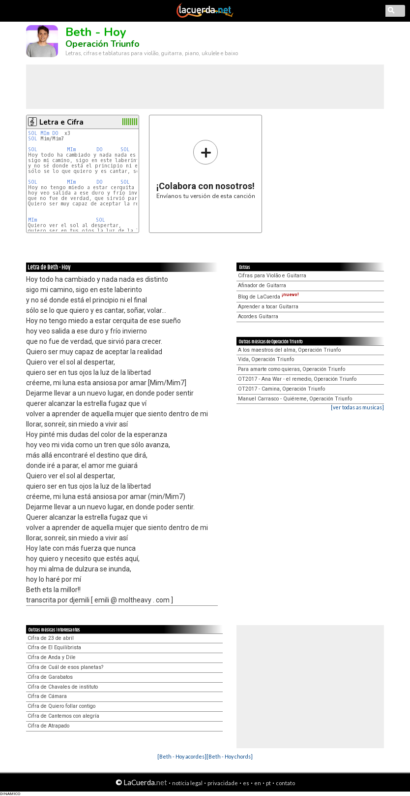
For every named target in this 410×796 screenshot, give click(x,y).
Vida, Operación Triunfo (266, 359)
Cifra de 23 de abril (51, 638)
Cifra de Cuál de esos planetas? (65, 667)
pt (268, 783)
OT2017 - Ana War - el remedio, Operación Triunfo (297, 379)
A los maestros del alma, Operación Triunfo (289, 350)
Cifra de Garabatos (50, 677)
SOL (32, 133)
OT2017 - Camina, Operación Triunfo (281, 389)
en (257, 783)
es (246, 783)
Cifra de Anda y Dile (52, 657)
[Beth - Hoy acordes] (181, 756)
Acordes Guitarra (258, 316)
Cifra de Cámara (47, 696)
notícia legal (187, 783)
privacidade (222, 783)
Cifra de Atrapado (48, 726)
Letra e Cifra (61, 122)
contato (285, 783)
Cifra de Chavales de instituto (63, 687)
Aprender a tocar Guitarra (268, 306)
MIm (44, 133)
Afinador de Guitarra (262, 285)
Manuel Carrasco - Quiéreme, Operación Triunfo (295, 399)
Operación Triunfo (102, 44)
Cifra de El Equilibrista (54, 647)
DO (55, 133)
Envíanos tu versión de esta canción (205, 169)
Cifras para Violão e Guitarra (272, 275)
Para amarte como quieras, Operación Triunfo (291, 369)
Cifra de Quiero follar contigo (61, 706)
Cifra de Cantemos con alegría (63, 716)
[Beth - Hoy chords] (229, 756)
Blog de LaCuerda (268, 297)
